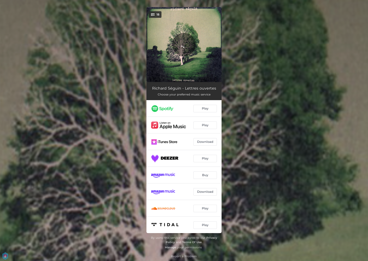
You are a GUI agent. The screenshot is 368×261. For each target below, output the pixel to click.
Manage (170, 247)
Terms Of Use (192, 242)
